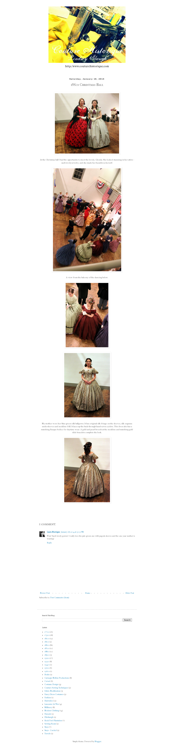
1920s (46, 658)
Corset (47, 681)
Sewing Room (50, 724)
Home (87, 593)
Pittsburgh (48, 717)
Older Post (129, 593)
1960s (46, 671)
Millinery (48, 707)
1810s (46, 642)
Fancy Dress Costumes (53, 694)
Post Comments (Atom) (59, 597)
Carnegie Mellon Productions (56, 678)
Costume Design (51, 684)
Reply (49, 543)
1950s (46, 668)
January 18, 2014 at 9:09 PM (72, 532)
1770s (46, 632)
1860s (46, 645)
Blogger (98, 741)
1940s (46, 665)
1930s (46, 661)
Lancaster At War (51, 704)
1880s (46, 651)
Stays (46, 727)
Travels (47, 733)
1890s (46, 655)
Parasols (47, 714)
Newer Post (45, 593)
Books (46, 674)
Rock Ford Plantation (53, 720)
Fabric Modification (52, 691)
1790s (46, 635)
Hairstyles (48, 701)
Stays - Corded (50, 730)
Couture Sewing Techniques (56, 688)
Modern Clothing (51, 710)
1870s (46, 648)
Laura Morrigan (53, 532)
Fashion (47, 697)
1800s (46, 638)
